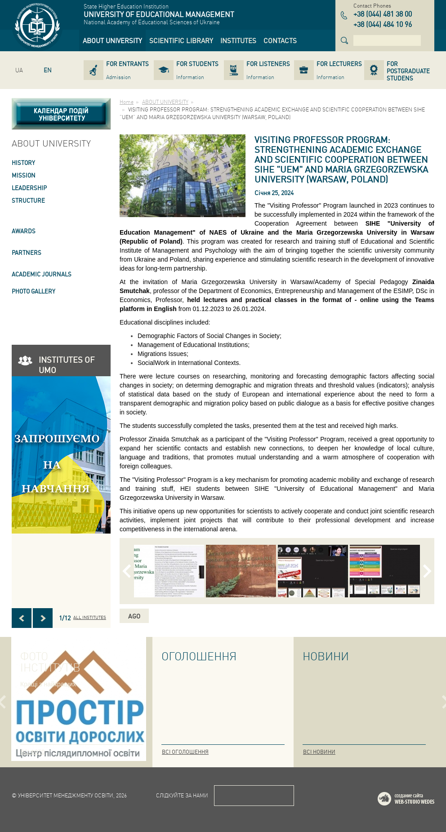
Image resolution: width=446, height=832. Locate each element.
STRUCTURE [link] (28, 200)
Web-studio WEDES (417, 800)
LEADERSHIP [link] (29, 187)
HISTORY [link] (23, 162)
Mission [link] (24, 175)
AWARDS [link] (24, 231)
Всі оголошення (185, 751)
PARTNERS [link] (26, 252)
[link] (112, 40)
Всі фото (33, 751)
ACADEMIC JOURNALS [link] (41, 274)
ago (134, 616)
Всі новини (319, 751)
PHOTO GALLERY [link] (33, 291)
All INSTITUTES (89, 617)
